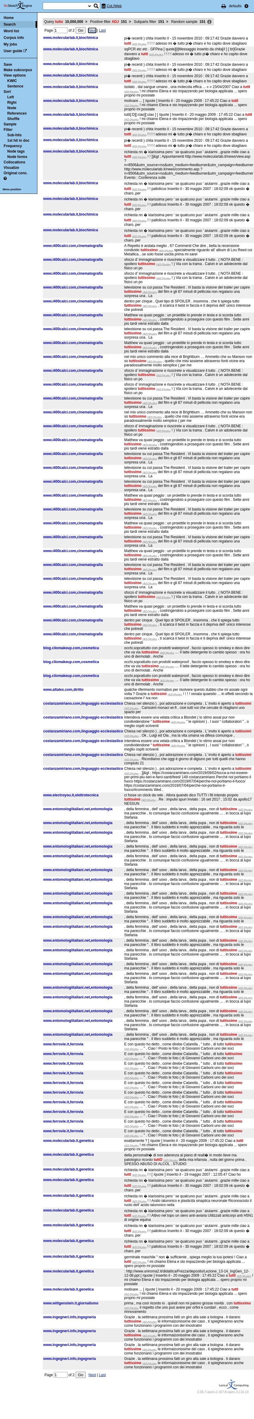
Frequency (13, 146)
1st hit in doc (18, 140)
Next (92, 30)
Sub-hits (14, 135)
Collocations (14, 162)
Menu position (12, 189)
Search (10, 24)
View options (15, 75)
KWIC (12, 81)
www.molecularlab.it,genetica (68, 1141)
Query (63, 22)
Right (12, 102)
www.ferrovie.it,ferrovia (63, 1044)
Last (102, 30)
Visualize (11, 168)
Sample (10, 124)
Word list (11, 31)
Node (11, 108)
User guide (13, 51)
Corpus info (14, 38)
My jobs (10, 44)
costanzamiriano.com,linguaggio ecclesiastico (83, 703)
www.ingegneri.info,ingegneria (69, 1317)
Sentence (15, 86)
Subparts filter (149, 22)
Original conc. (16, 173)
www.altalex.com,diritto (63, 689)
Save (8, 64)
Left (10, 97)
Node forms (17, 157)
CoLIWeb (114, 6)
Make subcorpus (18, 70)
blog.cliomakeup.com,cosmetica (71, 648)
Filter (8, 130)
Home (9, 18)
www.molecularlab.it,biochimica (70, 38)
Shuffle (13, 119)
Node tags (16, 151)
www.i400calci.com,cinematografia (73, 246)
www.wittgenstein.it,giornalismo (71, 1303)
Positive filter (108, 22)
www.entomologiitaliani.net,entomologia (78, 809)
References (17, 113)
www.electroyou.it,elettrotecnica (71, 795)
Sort (7, 92)
